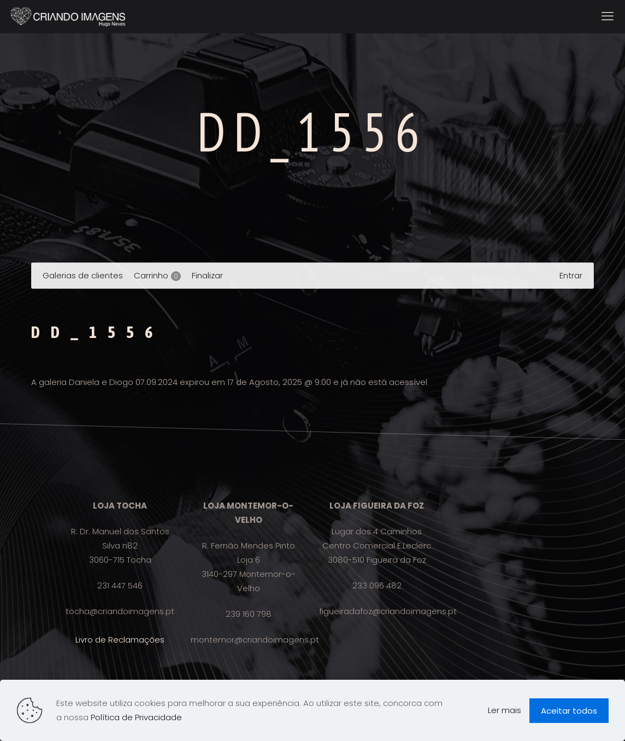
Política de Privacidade (136, 717)
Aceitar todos (569, 710)
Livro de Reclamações (119, 639)
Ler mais (504, 710)
